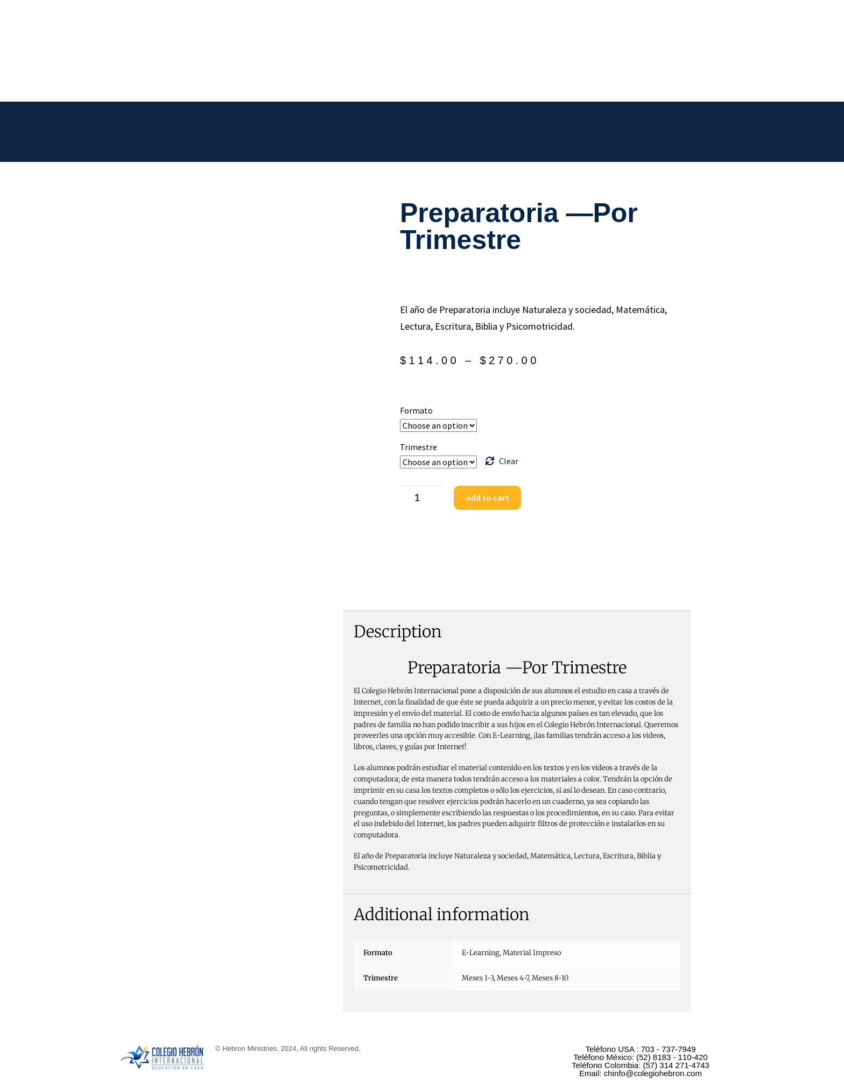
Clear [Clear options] (508, 461)
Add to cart (482, 497)
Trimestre (418, 447)
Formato (416, 410)
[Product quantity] (418, 498)
